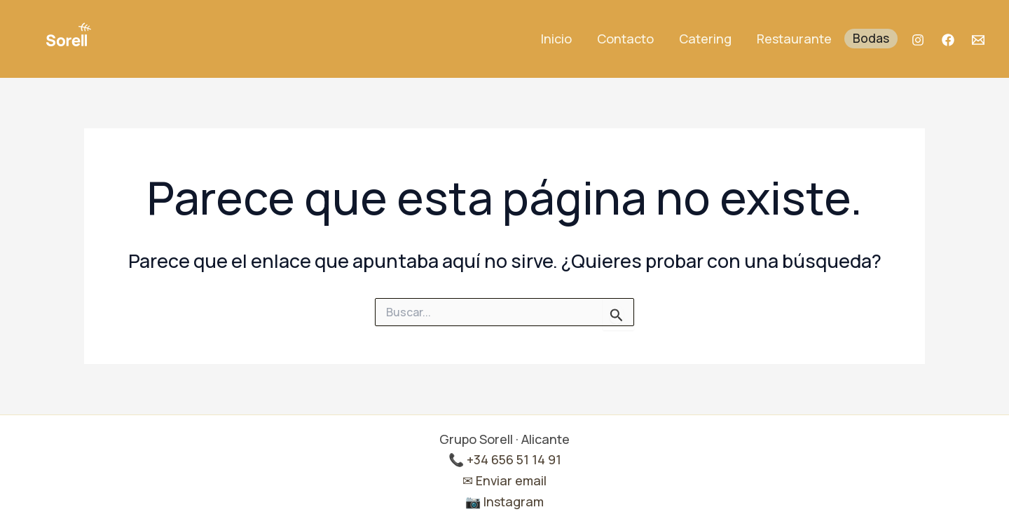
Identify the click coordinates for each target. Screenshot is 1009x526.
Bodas (871, 38)
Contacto (625, 38)
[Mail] (978, 40)
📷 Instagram (504, 501)
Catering (705, 38)
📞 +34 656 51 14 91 (504, 459)
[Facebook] (948, 40)
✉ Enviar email (504, 480)
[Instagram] (918, 40)
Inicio (556, 38)
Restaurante (794, 38)
